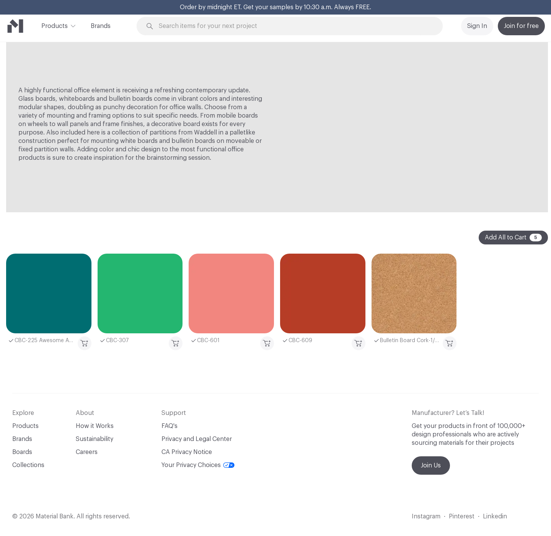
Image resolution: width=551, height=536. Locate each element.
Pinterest (461, 516)
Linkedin (495, 516)
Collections (28, 465)
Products (54, 25)
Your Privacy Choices (198, 465)
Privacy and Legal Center (196, 439)
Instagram (426, 516)
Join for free (521, 26)
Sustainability (94, 439)
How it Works (95, 426)
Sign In (477, 26)
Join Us (431, 465)
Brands (101, 26)
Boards (22, 452)
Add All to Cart (513, 237)
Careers (87, 452)
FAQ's (169, 426)
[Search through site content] (294, 26)
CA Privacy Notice (186, 452)
